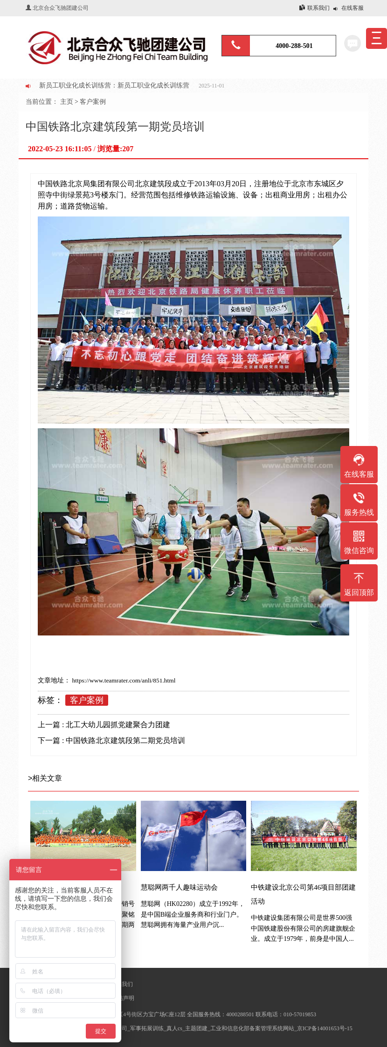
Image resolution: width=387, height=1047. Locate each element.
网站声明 (123, 998)
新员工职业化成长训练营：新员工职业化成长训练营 (114, 85)
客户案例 (93, 101)
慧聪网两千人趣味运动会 (179, 887)
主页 (66, 101)
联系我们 (318, 8)
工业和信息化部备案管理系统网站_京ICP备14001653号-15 (281, 1028)
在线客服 (352, 8)
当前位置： (43, 101)
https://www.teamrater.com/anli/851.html (123, 680)
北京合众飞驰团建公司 (61, 8)
